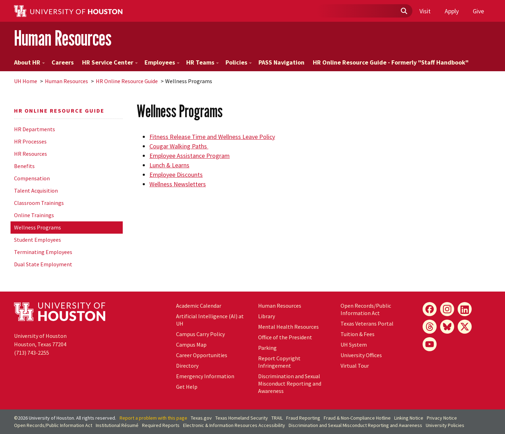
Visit (425, 11)
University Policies (445, 425)
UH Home (25, 81)
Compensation (32, 178)
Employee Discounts (176, 175)
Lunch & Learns (169, 165)
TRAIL (277, 418)
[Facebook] (430, 309)
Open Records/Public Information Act (366, 309)
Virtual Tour (355, 365)
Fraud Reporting (303, 418)
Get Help (186, 386)
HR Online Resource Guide (127, 81)
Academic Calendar (198, 305)
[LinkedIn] (465, 309)
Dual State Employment (43, 264)
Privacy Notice (442, 418)
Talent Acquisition (36, 190)
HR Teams (202, 62)
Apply (452, 11)
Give (478, 11)
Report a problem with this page (153, 418)
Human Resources (63, 38)
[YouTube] (430, 344)
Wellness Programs (37, 227)
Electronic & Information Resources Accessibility (234, 425)
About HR (29, 62)
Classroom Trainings (39, 202)
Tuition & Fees (358, 334)
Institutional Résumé (117, 425)
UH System (354, 344)
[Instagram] (447, 309)
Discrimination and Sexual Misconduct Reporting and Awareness (289, 383)
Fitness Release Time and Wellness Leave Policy (212, 137)
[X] (465, 327)
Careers (63, 62)
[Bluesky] (447, 327)
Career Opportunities (201, 355)
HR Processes (30, 141)
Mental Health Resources (288, 326)
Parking (267, 347)
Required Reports (161, 425)
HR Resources (30, 153)
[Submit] (403, 11)
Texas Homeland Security (241, 418)
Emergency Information (205, 376)
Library (266, 316)
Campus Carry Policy (200, 334)
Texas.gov (201, 418)
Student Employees (37, 239)
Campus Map (191, 344)
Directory (187, 365)
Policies (238, 62)
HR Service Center (110, 62)
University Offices (361, 355)
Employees (162, 62)
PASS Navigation (281, 62)
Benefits (24, 165)
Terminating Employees (43, 251)
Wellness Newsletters (177, 184)
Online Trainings (34, 215)
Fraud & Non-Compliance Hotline (357, 418)
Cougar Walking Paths (178, 146)
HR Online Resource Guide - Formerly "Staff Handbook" (391, 62)
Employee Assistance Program (189, 156)
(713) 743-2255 (31, 352)
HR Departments (34, 129)
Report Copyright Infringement (279, 362)
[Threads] (430, 327)
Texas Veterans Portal (367, 323)
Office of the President (285, 337)
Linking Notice (408, 418)
